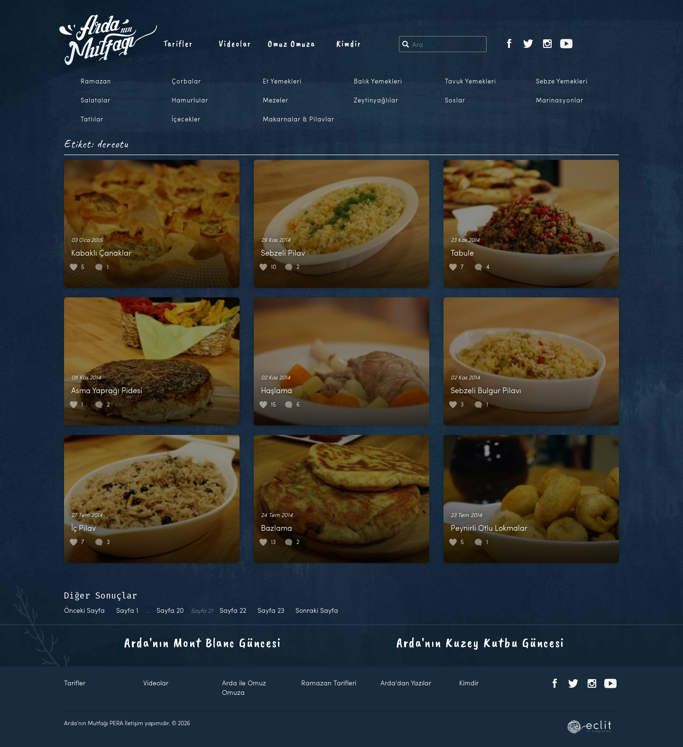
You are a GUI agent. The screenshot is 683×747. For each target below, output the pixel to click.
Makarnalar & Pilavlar (298, 119)
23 (271, 610)
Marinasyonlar (559, 100)
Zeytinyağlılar (376, 100)
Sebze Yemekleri (562, 81)
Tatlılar (92, 119)
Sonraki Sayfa (316, 610)
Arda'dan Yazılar (405, 682)
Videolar (235, 43)
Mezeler (275, 100)
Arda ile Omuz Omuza (244, 687)
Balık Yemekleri (378, 81)
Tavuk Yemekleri (470, 81)
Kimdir (348, 43)
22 (233, 610)
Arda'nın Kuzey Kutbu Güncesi (480, 642)
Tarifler (178, 43)
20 (170, 610)
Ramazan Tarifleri (328, 682)
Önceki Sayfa (84, 610)
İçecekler (186, 119)
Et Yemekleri (282, 81)
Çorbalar (186, 81)
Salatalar (96, 100)
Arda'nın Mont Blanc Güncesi (202, 642)
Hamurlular (190, 100)
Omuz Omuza (291, 43)
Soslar (455, 100)
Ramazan (96, 81)
